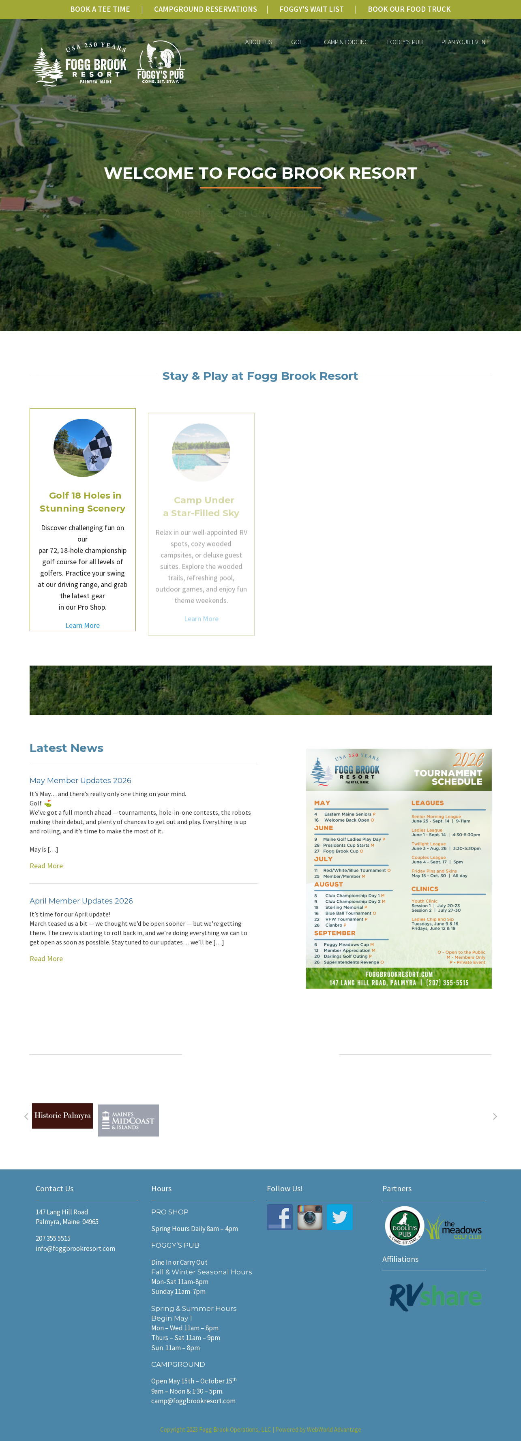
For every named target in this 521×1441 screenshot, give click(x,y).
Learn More (82, 633)
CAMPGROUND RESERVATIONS (205, 9)
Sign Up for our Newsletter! (428, 687)
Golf (298, 42)
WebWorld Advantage (334, 1429)
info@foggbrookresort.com (75, 1248)
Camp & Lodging (346, 42)
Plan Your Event (465, 42)
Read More (144, 831)
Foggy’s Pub (405, 42)
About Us (258, 42)
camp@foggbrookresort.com (193, 1400)
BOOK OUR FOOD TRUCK (409, 9)
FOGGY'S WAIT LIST (311, 9)
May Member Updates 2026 (80, 782)
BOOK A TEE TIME (100, 9)
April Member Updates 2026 (81, 903)
